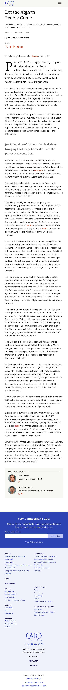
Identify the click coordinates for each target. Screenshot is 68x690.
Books (36, 590)
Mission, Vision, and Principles (15, 556)
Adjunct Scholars (11, 624)
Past (6, 610)
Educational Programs (44, 607)
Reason (35, 56)
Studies (36, 599)
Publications (39, 587)
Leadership (9, 559)
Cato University (39, 615)
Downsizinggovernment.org (34, 686)
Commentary (38, 593)
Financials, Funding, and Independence (18, 565)
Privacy (34, 665)
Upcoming (8, 608)
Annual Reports (10, 568)
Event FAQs (9, 613)
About (8, 554)
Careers (8, 574)
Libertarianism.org (34, 679)
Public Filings (38, 596)
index (45, 228)
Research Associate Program (44, 612)
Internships (38, 609)
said (17, 426)
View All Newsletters (34, 542)
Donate (8, 589)
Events (8, 605)
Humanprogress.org (34, 682)
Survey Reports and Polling (43, 602)
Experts (8, 618)
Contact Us (34, 661)
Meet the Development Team (15, 600)
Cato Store (10, 584)
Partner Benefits (10, 594)
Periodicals (39, 554)
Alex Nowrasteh (24, 38)
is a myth (38, 170)
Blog (7, 579)
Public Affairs (9, 562)
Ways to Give (9, 591)
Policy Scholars (10, 621)
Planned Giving (10, 597)
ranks (29, 225)
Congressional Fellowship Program (17, 571)
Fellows (7, 627)
